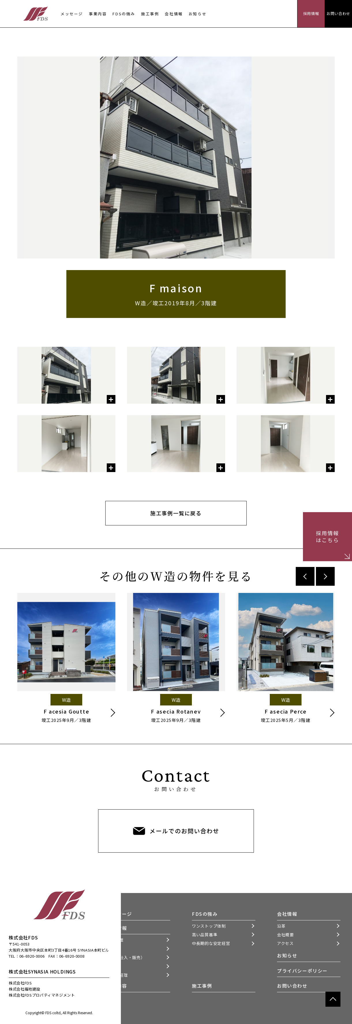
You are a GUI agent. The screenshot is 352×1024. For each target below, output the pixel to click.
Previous (305, 576)
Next (325, 576)
